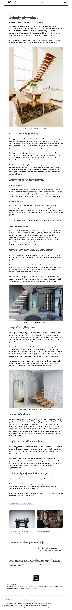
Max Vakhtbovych (45, 322)
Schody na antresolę (43, 531)
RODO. (21, 565)
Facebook (37, 599)
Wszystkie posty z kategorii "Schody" (21, 504)
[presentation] (21, 553)
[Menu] (65, 2)
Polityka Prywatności (28, 599)
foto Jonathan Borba (43, 128)
